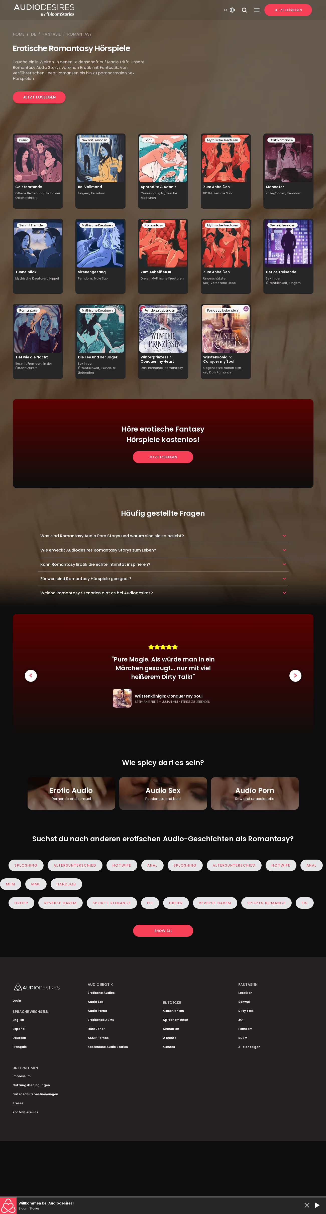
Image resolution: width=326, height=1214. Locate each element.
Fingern (295, 283)
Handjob (64, 884)
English (18, 1020)
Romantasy (79, 34)
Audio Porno (97, 1011)
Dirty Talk (246, 1011)
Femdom (98, 193)
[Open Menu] (257, 10)
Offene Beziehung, (29, 193)
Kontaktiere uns (25, 1112)
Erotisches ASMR (101, 1020)
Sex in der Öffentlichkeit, (277, 280)
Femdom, (85, 278)
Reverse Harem (62, 902)
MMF (34, 884)
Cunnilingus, (150, 193)
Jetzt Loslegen (288, 10)
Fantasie (51, 34)
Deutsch (19, 1038)
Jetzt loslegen (39, 97)
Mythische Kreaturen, (31, 278)
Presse (18, 1103)
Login (17, 1000)
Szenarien (171, 1029)
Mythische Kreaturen (222, 140)
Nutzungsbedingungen (31, 1085)
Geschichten (173, 1011)
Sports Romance (113, 902)
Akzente (169, 1038)
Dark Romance (281, 140)
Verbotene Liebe (223, 283)
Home (19, 34)
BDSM (242, 1038)
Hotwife (123, 865)
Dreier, (145, 278)
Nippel (54, 278)
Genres (169, 1047)
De (33, 34)
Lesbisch (245, 993)
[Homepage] (118, 10)
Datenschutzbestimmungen (35, 1094)
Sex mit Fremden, (28, 363)
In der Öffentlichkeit (33, 365)
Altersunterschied (76, 865)
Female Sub (223, 193)
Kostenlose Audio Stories (108, 1047)
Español (19, 1029)
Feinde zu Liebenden (160, 310)
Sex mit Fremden (94, 140)
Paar (148, 140)
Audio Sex (95, 1002)
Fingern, (84, 193)
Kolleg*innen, (276, 193)
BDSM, (207, 193)
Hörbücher (96, 1029)
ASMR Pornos (98, 1038)
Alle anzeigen (249, 1047)
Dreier (23, 140)
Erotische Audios (101, 993)
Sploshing (27, 865)
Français (20, 1047)
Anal (154, 865)
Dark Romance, (152, 368)
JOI (241, 1020)
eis (152, 902)
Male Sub (101, 278)
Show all (163, 930)
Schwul (244, 1002)
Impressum (22, 1076)
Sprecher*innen (175, 1020)
